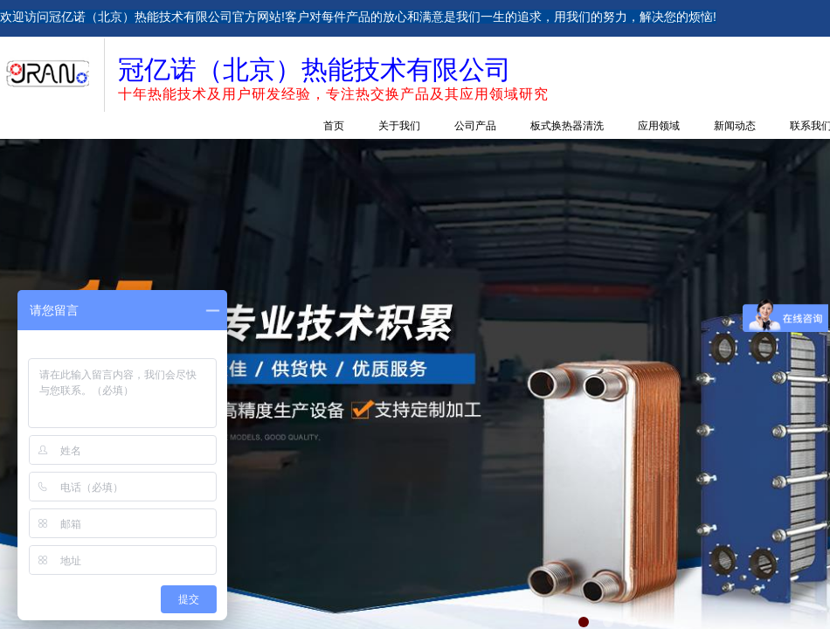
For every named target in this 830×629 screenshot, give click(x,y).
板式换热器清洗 (567, 126)
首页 (333, 126)
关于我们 (399, 126)
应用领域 (659, 126)
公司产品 (475, 126)
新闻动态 (735, 126)
